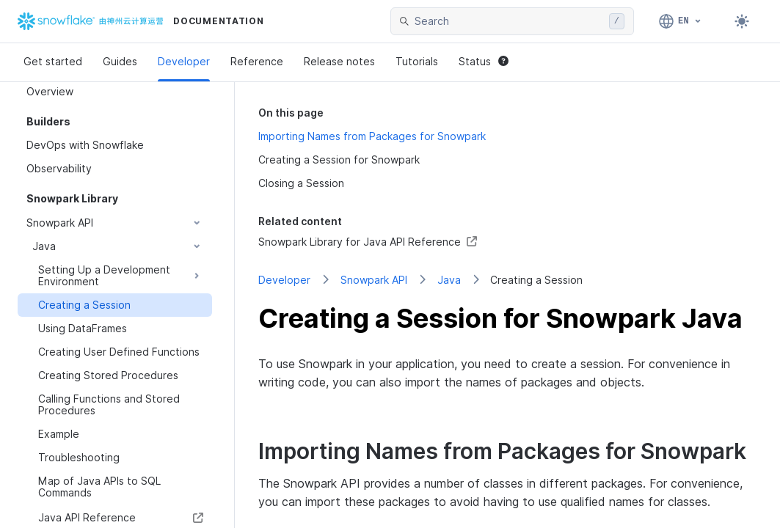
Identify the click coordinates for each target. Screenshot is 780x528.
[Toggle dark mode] (742, 21)
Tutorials (417, 61)
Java (449, 280)
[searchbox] (509, 21)
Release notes (339, 61)
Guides (120, 61)
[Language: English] (681, 21)
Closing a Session (301, 183)
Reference (256, 61)
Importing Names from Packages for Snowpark (372, 136)
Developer (184, 61)
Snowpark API (373, 280)
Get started (52, 61)
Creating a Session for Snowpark (339, 159)
